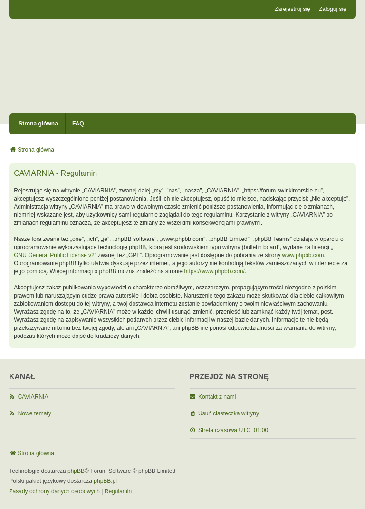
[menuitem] (54, 492)
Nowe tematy (34, 413)
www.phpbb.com (303, 255)
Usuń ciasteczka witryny (228, 413)
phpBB (76, 471)
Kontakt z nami (217, 397)
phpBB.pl (105, 481)
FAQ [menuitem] (78, 123)
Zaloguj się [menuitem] (332, 9)
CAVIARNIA (33, 397)
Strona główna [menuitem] (38, 123)
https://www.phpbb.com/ (214, 271)
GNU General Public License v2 (54, 255)
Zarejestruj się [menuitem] (292, 9)
